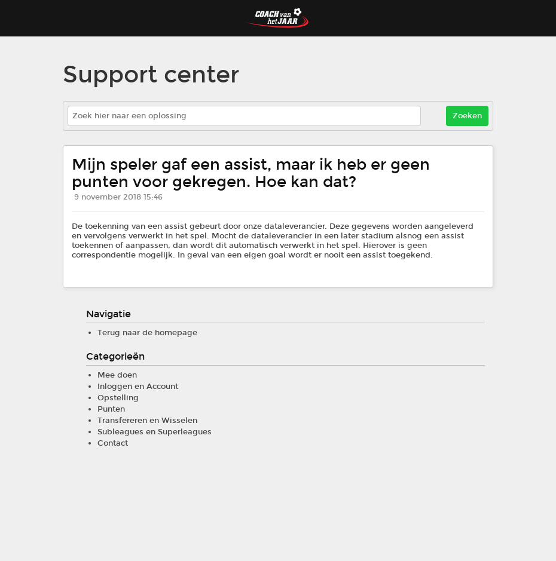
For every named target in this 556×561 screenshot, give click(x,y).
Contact (112, 443)
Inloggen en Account (137, 386)
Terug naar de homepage (147, 333)
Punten (111, 409)
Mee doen (117, 375)
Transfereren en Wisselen (147, 420)
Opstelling (118, 398)
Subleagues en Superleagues (154, 432)
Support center (151, 75)
